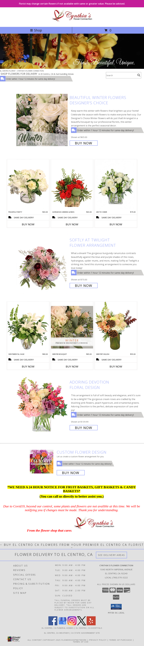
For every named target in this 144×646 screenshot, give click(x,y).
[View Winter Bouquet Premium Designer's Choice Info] (72, 327)
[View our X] (81, 624)
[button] (116, 607)
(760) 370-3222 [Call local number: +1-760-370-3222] (120, 577)
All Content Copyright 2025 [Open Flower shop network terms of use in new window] (44, 640)
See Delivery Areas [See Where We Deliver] (111, 555)
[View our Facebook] (52, 624)
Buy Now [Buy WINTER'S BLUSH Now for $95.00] (116, 366)
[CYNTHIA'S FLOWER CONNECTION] (72, 22)
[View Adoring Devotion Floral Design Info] (42, 404)
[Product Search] (121, 75)
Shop (36, 30)
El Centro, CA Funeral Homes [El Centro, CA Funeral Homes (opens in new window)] (58, 628)
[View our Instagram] (72, 624)
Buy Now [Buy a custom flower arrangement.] (70, 472)
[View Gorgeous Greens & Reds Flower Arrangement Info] (72, 185)
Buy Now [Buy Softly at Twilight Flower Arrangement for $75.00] (83, 285)
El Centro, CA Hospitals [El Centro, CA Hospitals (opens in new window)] (89, 628)
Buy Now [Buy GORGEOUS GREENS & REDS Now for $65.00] (72, 224)
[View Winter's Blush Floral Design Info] (116, 327)
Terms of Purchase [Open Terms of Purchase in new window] (120, 640)
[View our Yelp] (91, 624)
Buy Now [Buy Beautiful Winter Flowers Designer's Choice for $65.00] (83, 143)
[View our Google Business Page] (62, 624)
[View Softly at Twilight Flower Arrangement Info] (42, 262)
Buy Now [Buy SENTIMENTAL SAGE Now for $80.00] (28, 366)
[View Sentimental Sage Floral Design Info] (28, 327)
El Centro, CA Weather (56, 633)
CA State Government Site (85, 633)
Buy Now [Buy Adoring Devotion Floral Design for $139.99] (83, 427)
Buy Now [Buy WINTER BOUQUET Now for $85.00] (72, 366)
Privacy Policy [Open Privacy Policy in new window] (98, 640)
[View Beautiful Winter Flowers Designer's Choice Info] (42, 120)
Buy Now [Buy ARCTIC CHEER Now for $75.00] (116, 224)
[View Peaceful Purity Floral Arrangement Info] (28, 185)
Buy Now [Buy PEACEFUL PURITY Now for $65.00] (28, 224)
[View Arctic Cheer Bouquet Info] (116, 185)
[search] (139, 75)
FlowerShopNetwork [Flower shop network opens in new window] (74, 640)
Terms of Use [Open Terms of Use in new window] (81, 641)
